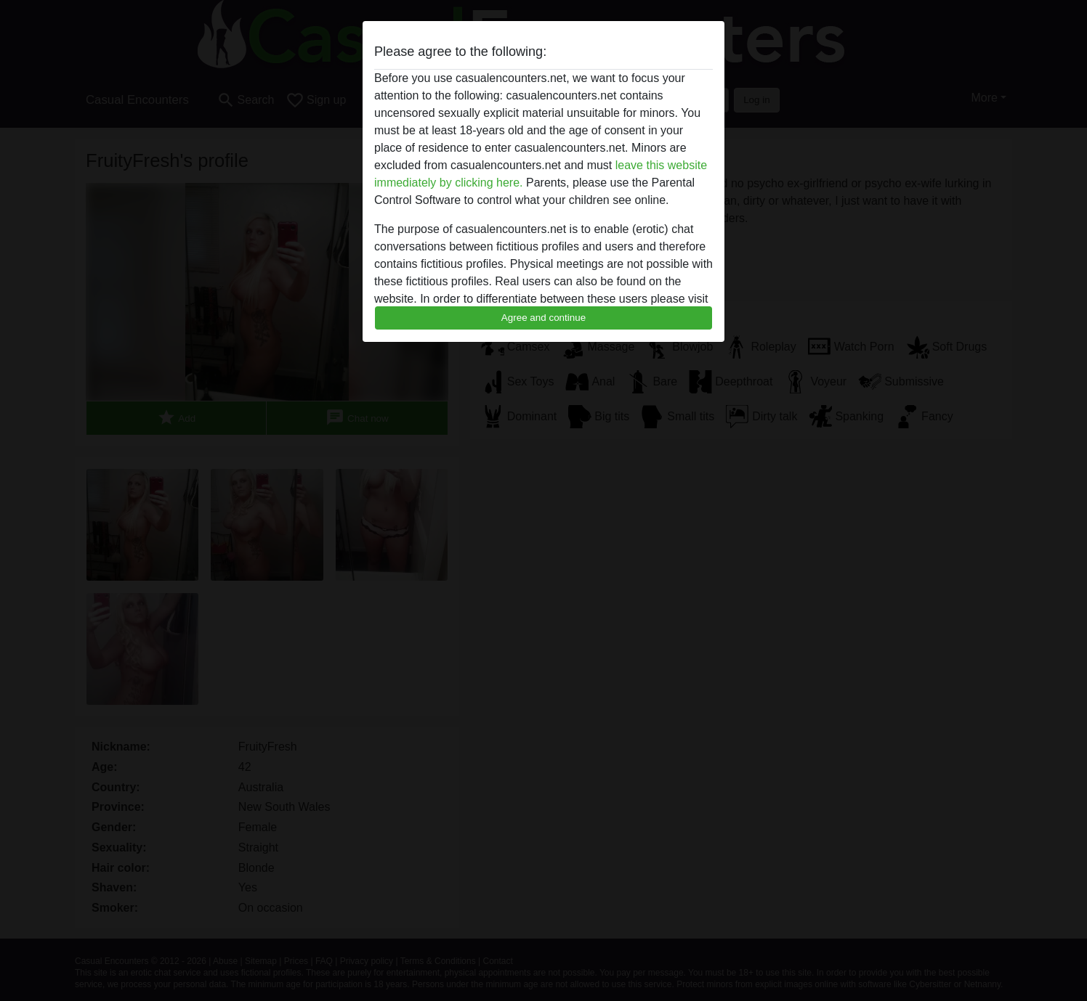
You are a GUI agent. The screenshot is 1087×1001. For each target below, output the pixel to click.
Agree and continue (543, 317)
